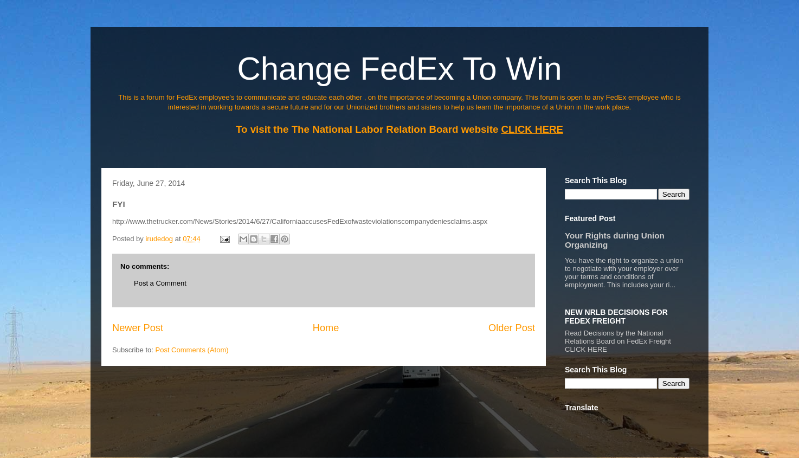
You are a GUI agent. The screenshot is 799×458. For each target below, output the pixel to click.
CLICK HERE (586, 349)
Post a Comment (160, 283)
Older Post (511, 327)
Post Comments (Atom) (192, 350)
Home (326, 327)
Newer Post (137, 327)
